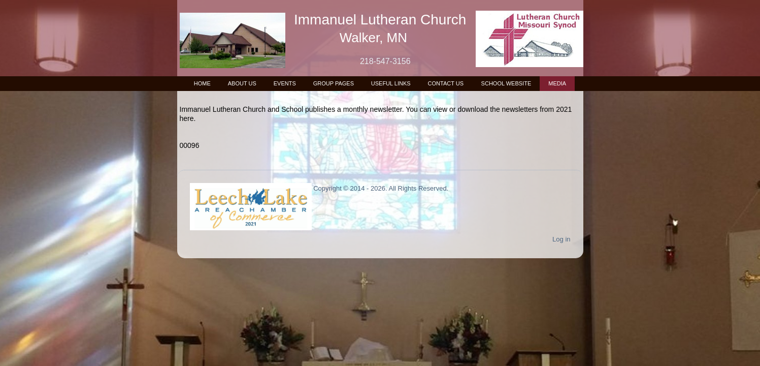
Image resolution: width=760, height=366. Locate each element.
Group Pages (333, 83)
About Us (242, 83)
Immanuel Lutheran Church (380, 19)
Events (285, 83)
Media (557, 83)
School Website (506, 83)
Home (202, 83)
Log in (561, 239)
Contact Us (446, 83)
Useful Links (391, 83)
